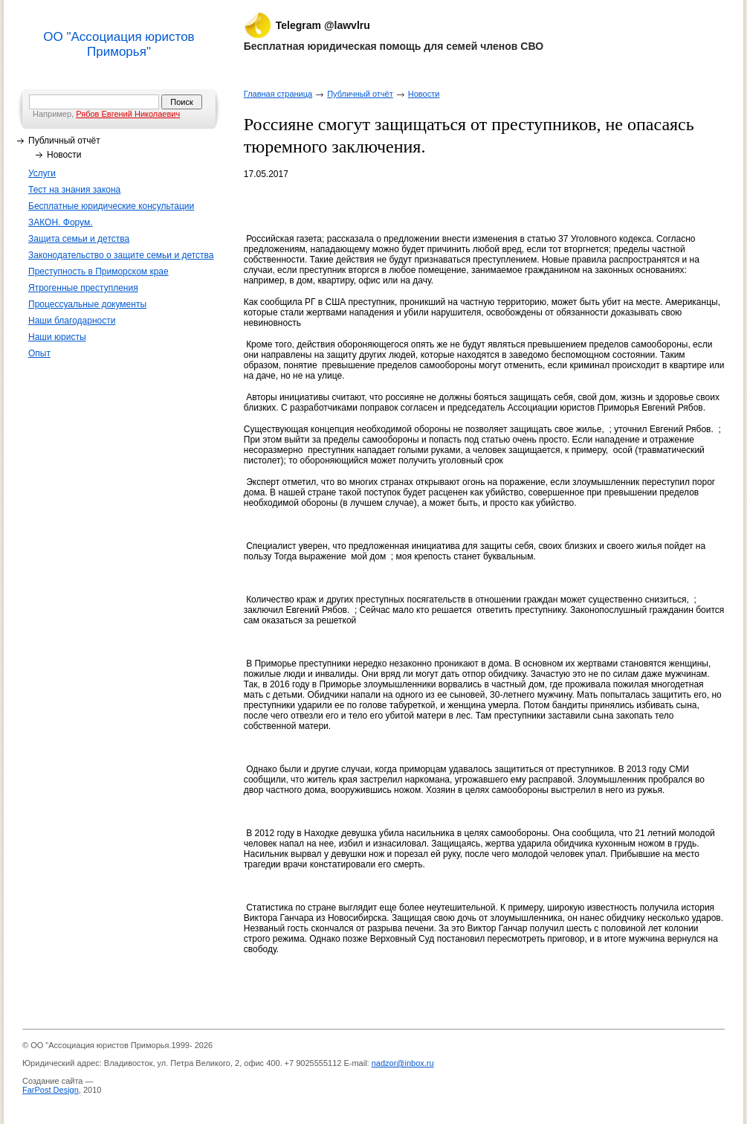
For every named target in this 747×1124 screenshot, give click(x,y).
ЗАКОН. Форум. (60, 222)
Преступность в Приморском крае (98, 271)
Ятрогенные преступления (83, 288)
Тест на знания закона (74, 189)
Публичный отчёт (64, 140)
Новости (64, 155)
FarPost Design (50, 1089)
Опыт (39, 353)
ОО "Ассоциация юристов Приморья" (118, 44)
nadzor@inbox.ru (403, 1063)
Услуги (42, 173)
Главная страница (278, 93)
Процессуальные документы (87, 304)
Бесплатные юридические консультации (111, 206)
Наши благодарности (71, 320)
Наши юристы (57, 337)
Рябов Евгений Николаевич (128, 113)
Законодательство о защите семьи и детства (121, 255)
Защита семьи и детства (78, 239)
